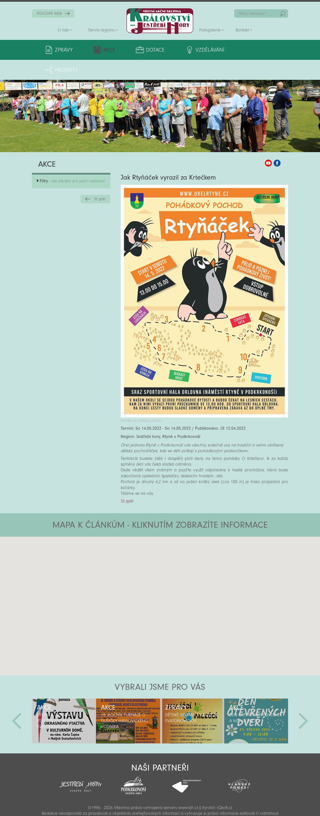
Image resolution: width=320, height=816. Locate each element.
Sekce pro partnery (159, 805)
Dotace (148, 50)
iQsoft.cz (224, 787)
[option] (64, 701)
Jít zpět (100, 179)
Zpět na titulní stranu (160, 21)
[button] (174, 546)
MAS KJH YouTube (268, 143)
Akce (106, 50)
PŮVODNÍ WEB (49, 13)
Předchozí (16, 701)
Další (303, 701)
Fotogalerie (210, 30)
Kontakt (242, 30)
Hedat (283, 13)
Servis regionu (101, 30)
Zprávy (64, 50)
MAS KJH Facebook (277, 143)
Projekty (253, 50)
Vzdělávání (199, 50)
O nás (63, 30)
